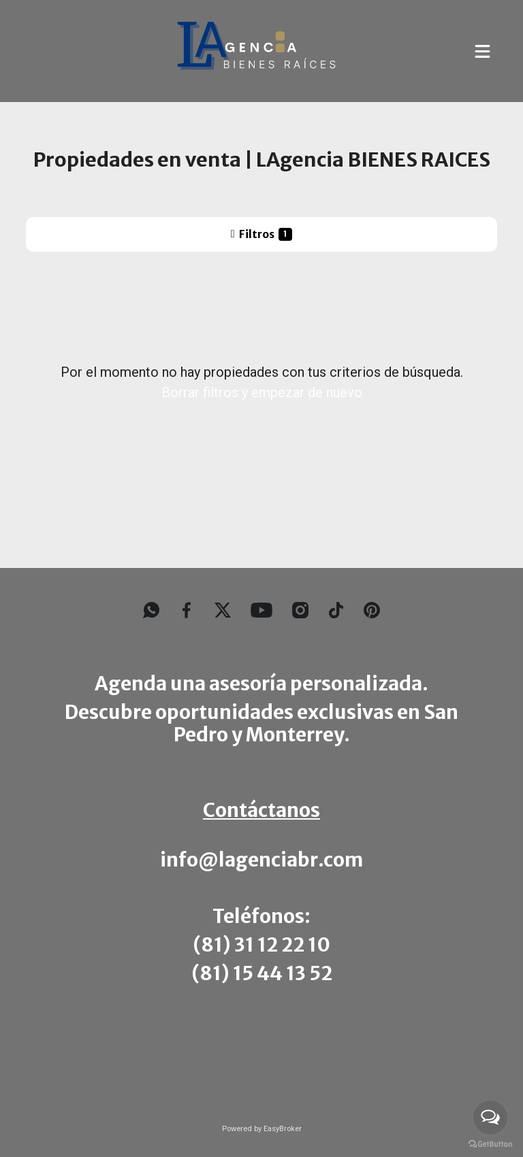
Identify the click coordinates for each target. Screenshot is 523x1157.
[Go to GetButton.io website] (490, 1143)
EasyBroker (283, 1128)
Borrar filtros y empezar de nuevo (261, 392)
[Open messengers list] (490, 1118)
